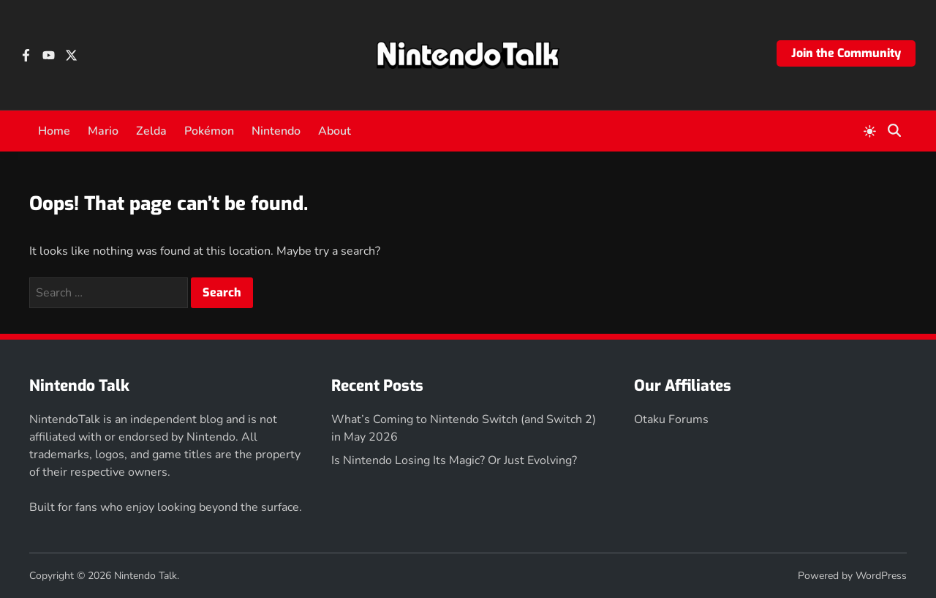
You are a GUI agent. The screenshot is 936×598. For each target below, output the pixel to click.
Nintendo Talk (145, 576)
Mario (103, 131)
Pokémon (209, 131)
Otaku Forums (671, 419)
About (334, 131)
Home (54, 131)
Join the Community (846, 53)
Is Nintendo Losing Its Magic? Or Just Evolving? (454, 460)
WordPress (881, 576)
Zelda (151, 131)
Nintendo (276, 131)
